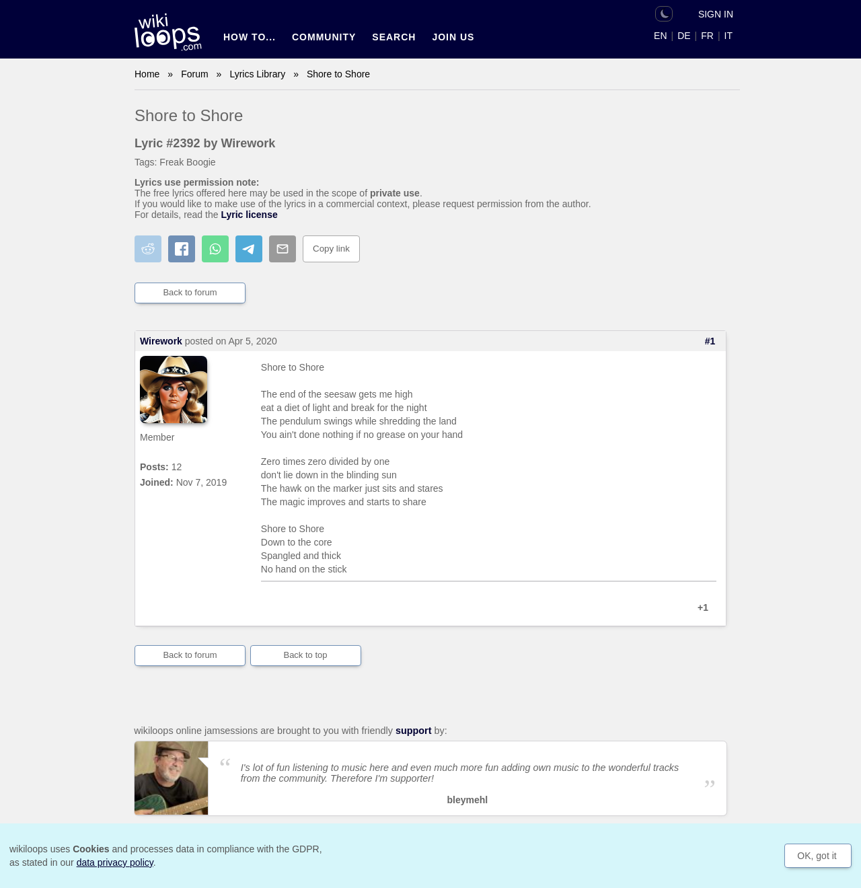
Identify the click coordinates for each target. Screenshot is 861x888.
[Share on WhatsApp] (215, 248)
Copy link (331, 249)
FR (707, 35)
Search (394, 37)
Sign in (715, 14)
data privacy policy (115, 862)
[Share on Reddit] (148, 248)
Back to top (305, 655)
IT (728, 35)
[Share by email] (282, 248)
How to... (249, 37)
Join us (453, 37)
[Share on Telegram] (248, 248)
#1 (710, 341)
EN (660, 35)
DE (683, 35)
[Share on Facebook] (181, 248)
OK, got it (816, 855)
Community (324, 37)
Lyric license (249, 214)
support (414, 730)
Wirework (161, 341)
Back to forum (190, 292)
